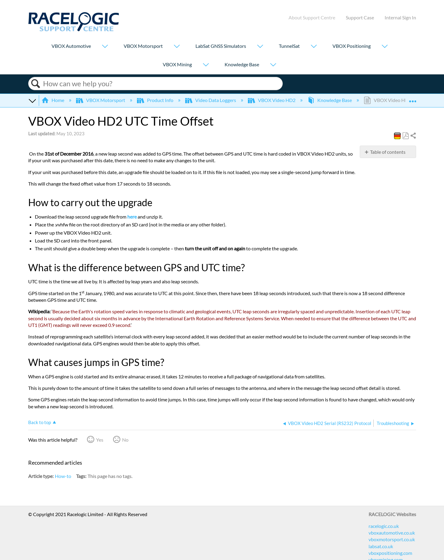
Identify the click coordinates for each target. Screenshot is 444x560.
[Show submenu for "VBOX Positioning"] (385, 46)
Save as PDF (405, 136)
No (125, 440)
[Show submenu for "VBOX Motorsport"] (177, 46)
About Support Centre (312, 17)
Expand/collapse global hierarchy (32, 100)
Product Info (155, 100)
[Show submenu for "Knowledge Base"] (273, 65)
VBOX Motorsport (143, 46)
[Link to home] (73, 29)
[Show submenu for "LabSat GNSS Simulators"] (260, 46)
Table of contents (388, 152)
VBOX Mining (177, 64)
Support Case (360, 17)
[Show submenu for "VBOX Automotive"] (105, 46)
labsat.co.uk (381, 546)
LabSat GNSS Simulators (220, 46)
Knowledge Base (242, 64)
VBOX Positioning (351, 46)
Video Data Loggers (211, 100)
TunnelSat (289, 46)
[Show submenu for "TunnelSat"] (314, 46)
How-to (63, 476)
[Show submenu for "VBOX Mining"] (206, 65)
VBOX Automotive (71, 46)
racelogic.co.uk (384, 526)
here (132, 216)
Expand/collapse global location (412, 98)
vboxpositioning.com (390, 553)
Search (35, 83)
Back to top (39, 422)
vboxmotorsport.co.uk (392, 539)
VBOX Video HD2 (272, 100)
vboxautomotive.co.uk (392, 532)
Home (53, 100)
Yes (99, 440)
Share (413, 136)
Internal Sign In (400, 17)
